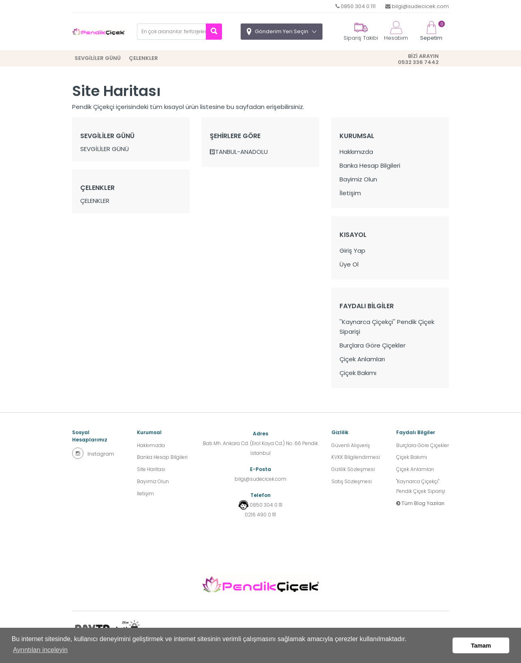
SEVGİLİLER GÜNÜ (98, 58)
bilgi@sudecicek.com (417, 6)
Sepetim (431, 31)
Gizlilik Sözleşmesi (353, 469)
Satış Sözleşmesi (351, 481)
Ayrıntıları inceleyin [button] (40, 650)
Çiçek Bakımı (358, 373)
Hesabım (396, 31)
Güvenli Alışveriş (350, 445)
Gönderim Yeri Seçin (281, 31)
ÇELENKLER (143, 58)
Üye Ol (349, 264)
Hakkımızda (356, 151)
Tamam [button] (481, 645)
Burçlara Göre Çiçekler (373, 345)
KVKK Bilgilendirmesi (355, 457)
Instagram (93, 453)
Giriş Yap (352, 250)
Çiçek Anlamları (362, 359)
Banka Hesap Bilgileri (370, 165)
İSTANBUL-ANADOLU (239, 151)
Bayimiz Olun (358, 179)
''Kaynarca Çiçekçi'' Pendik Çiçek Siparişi (387, 327)
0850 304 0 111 (355, 6)
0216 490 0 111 (260, 514)
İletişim (350, 193)
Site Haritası (151, 469)
